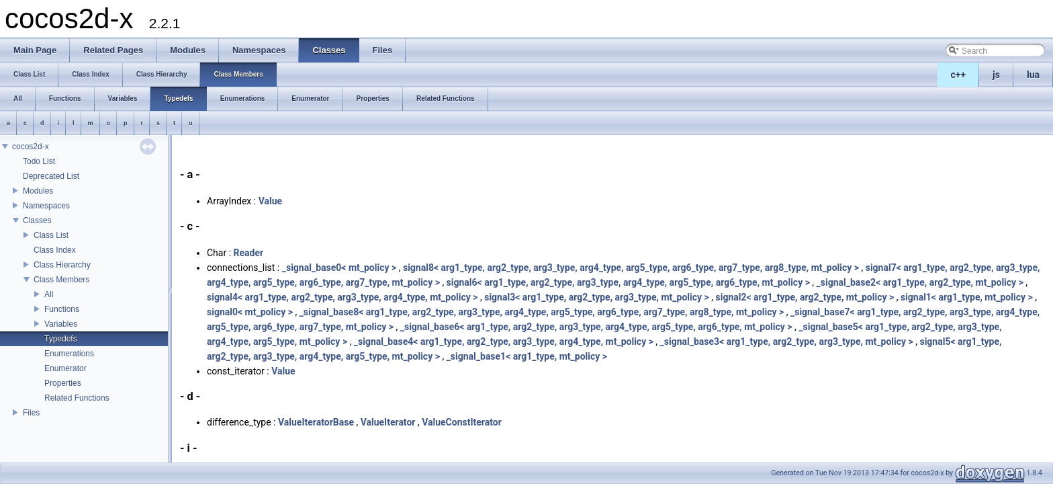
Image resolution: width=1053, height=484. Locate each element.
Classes (37, 220)
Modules (38, 191)
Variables (60, 324)
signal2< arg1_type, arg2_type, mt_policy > (804, 297)
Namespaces (46, 205)
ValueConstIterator (462, 422)
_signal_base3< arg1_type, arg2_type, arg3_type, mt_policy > (786, 341)
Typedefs (60, 339)
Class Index (55, 250)
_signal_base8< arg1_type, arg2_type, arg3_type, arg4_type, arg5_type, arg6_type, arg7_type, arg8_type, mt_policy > (542, 312)
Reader (249, 252)
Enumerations (69, 353)
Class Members (61, 279)
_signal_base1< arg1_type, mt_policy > (527, 356)
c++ (958, 74)
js (996, 74)
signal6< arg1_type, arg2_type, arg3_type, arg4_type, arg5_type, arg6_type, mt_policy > (628, 282)
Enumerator (65, 368)
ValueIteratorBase (316, 422)
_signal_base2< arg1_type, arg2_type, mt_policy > (920, 282)
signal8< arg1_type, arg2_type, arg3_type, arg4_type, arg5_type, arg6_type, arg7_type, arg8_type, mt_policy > (631, 267)
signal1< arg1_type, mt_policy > (967, 297)
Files (31, 412)
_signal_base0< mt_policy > (339, 267)
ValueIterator (388, 422)
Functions (61, 309)
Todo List (39, 161)
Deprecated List (51, 176)
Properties (62, 383)
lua (1033, 74)
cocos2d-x (30, 146)
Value (270, 201)
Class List (51, 235)
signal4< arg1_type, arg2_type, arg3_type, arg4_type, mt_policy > (342, 297)
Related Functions (76, 398)
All (48, 294)
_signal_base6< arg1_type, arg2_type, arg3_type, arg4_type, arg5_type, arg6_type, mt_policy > (596, 326)
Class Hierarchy (62, 265)
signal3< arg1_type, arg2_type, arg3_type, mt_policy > (596, 297)
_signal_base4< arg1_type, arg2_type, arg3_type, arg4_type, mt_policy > (503, 341)
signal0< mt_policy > (250, 312)
